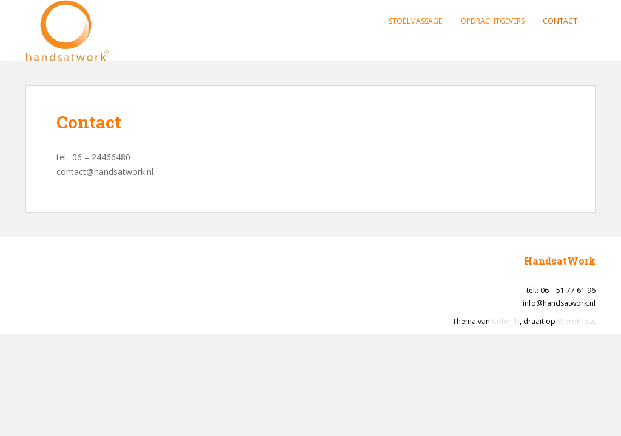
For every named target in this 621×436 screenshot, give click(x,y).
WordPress (576, 321)
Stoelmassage (415, 21)
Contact (560, 21)
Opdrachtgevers (492, 21)
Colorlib (506, 321)
